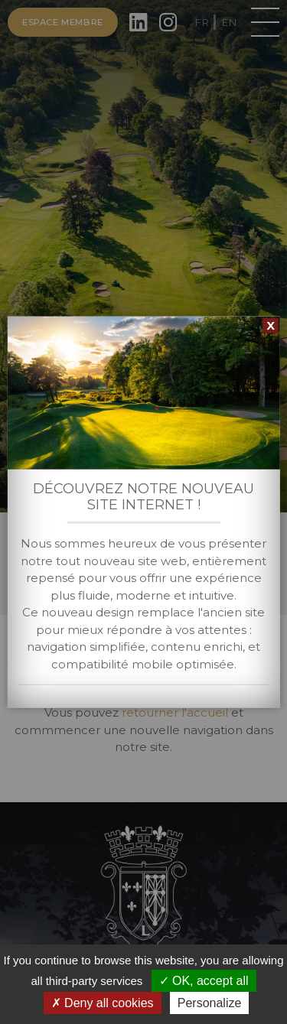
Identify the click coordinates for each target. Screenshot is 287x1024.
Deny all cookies (102, 1002)
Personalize (210, 1002)
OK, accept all (204, 980)
